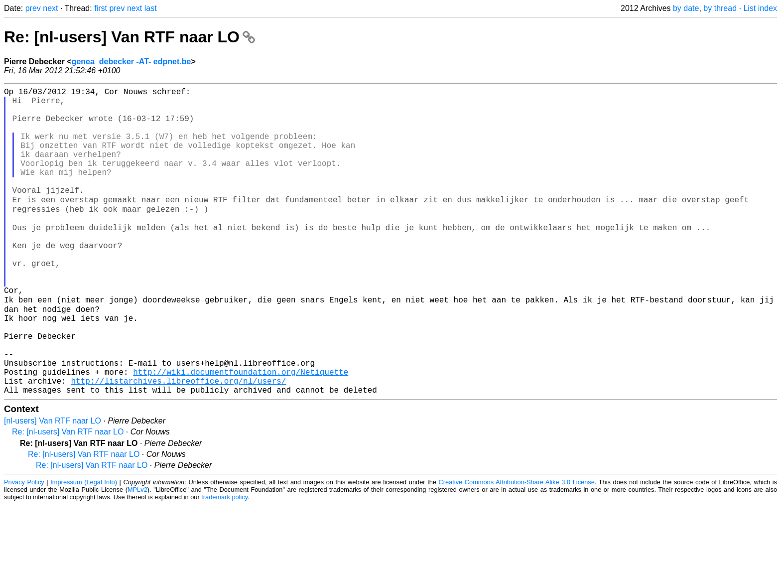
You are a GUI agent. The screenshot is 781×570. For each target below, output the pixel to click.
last (150, 8)
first (100, 8)
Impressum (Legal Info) (83, 547)
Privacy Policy (24, 547)
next (50, 8)
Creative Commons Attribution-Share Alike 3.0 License (517, 547)
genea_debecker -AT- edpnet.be (131, 61)
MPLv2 (137, 555)
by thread (720, 8)
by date (686, 8)
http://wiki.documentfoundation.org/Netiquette (240, 433)
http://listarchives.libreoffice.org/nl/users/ (178, 443)
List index (760, 8)
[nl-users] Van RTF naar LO (52, 486)
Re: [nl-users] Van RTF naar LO (129, 37)
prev (33, 8)
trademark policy (224, 562)
